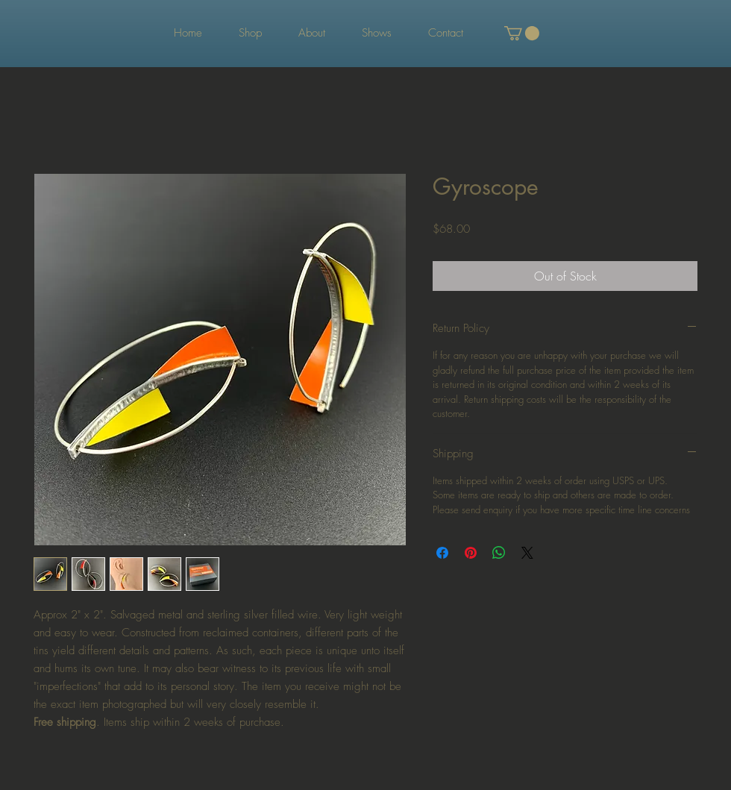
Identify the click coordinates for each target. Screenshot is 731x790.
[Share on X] (527, 553)
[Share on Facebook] (442, 553)
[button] (521, 33)
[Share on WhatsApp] (499, 553)
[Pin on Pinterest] (471, 553)
